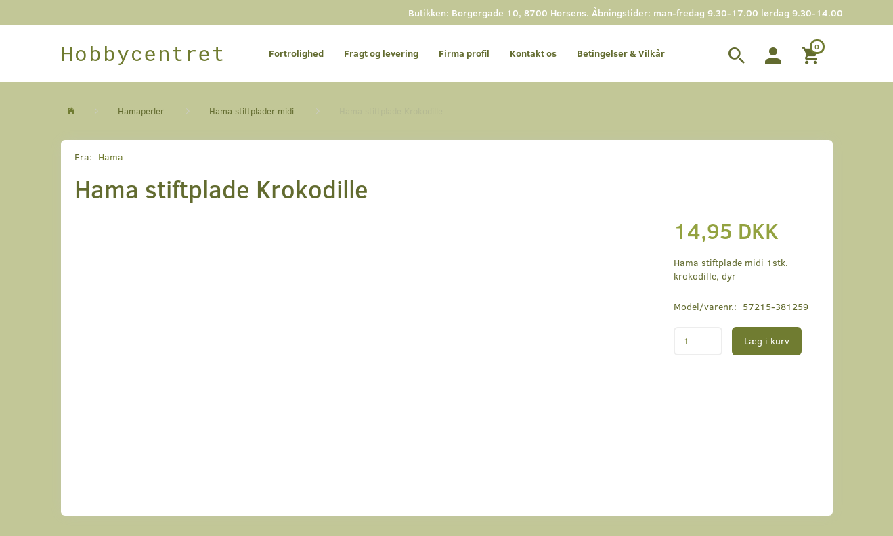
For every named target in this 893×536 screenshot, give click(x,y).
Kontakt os (533, 53)
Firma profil (464, 53)
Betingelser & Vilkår (621, 53)
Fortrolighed (296, 53)
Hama (110, 156)
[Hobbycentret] (143, 53)
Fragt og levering (381, 53)
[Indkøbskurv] (812, 53)
